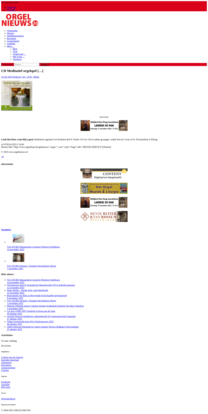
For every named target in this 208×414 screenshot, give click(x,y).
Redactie (17, 77)
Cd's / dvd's (27, 77)
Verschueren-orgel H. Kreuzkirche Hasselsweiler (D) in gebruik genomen (41, 285)
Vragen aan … (19, 54)
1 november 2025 (15, 308)
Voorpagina (12, 30)
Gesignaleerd (13, 41)
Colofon (5, 370)
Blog (15, 49)
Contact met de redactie (12, 357)
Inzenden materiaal (10, 360)
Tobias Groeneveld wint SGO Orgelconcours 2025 (30, 321)
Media (36, 77)
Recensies (11, 38)
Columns (11, 43)
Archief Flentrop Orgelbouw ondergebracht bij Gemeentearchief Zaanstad (41, 316)
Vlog (15, 51)
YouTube (5, 384)
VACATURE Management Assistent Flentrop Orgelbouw (33, 247)
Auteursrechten (8, 368)
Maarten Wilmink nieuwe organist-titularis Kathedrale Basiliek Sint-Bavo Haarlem (45, 306)
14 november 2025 (15, 249)
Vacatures (17, 59)
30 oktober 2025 (14, 314)
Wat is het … (19, 56)
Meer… (10, 46)
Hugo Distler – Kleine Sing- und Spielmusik (27, 290)
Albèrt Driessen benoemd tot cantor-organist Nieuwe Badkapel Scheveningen (43, 327)
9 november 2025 (15, 298)
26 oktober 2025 (14, 324)
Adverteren (6, 362)
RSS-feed (5, 387)
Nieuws (10, 33)
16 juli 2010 (6, 77)
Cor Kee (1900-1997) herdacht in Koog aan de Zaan (31, 311)
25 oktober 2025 (14, 329)
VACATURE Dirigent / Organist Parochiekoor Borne (31, 266)
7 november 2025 (15, 268)
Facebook (5, 382)
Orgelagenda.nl (8, 398)
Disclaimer (6, 365)
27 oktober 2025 (14, 319)
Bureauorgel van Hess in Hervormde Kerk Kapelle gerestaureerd (37, 295)
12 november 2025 (15, 287)
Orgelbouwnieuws (15, 36)
